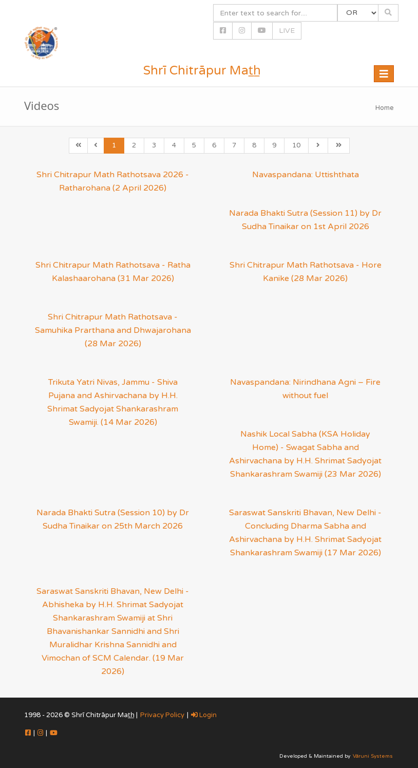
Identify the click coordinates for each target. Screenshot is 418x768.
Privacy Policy (162, 715)
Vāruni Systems (373, 756)
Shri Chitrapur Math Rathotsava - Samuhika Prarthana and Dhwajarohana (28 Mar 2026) (113, 330)
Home (384, 108)
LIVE (287, 30)
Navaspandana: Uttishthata (305, 175)
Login (204, 715)
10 (296, 145)
